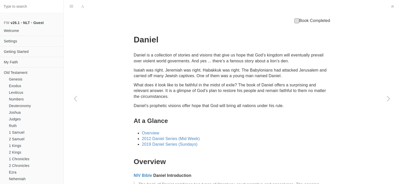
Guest (38, 23)
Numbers (16, 99)
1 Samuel (16, 132)
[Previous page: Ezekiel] (75, 98)
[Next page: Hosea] (388, 98)
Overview (150, 120)
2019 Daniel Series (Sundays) (169, 131)
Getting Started (16, 52)
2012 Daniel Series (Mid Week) (171, 126)
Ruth (13, 126)
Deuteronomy (20, 106)
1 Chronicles (19, 159)
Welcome (11, 31)
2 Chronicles (19, 166)
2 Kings (15, 152)
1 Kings (15, 146)
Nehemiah (17, 179)
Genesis (15, 79)
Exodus (15, 86)
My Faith (11, 62)
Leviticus (16, 92)
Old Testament (16, 73)
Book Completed (312, 8)
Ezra (13, 172)
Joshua (15, 112)
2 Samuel (16, 139)
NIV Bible (143, 162)
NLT (26, 23)
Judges (15, 119)
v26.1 (15, 23)
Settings (10, 41)
